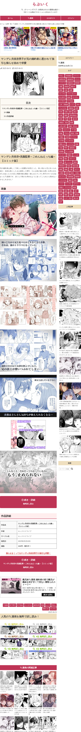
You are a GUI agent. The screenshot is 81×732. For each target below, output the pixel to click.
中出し (54, 612)
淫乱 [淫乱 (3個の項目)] (75, 180)
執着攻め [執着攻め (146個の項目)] (70, 83)
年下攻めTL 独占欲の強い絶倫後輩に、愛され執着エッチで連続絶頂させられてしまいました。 (69, 353)
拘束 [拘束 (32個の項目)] (60, 119)
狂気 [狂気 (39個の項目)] (60, 112)
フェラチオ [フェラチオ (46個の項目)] (63, 108)
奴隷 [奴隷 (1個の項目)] (60, 198)
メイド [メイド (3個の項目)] (61, 184)
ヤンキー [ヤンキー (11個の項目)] (62, 155)
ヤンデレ (53, 615)
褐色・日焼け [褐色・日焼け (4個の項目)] (75, 173)
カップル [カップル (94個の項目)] (62, 94)
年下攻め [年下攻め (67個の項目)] (70, 101)
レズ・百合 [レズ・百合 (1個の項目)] (68, 198)
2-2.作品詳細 (9, 116)
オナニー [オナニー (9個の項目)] (72, 159)
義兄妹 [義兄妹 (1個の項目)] (77, 195)
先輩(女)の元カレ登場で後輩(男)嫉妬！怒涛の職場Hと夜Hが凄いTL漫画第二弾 (49, 694)
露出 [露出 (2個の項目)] (71, 191)
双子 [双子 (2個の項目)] (76, 191)
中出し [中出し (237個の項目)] (61, 76)
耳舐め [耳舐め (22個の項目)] (61, 137)
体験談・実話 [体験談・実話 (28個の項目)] (63, 122)
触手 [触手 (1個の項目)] (60, 202)
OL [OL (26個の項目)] (60, 130)
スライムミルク (8, 50)
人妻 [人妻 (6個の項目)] (71, 169)
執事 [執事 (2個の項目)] (60, 195)
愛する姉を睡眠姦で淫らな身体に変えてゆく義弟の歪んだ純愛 (49, 717)
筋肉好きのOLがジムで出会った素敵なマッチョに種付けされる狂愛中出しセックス (69, 431)
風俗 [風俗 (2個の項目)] (65, 195)
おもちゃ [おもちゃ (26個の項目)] (66, 130)
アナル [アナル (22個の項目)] (66, 133)
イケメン (71, 18)
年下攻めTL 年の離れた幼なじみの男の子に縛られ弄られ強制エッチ (6, 717)
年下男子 (13, 612)
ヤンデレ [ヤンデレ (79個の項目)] (75, 97)
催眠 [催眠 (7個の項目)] (60, 169)
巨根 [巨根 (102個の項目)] (65, 90)
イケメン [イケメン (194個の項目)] (77, 76)
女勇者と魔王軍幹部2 (10, 48)
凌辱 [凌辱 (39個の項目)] (76, 108)
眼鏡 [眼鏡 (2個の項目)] (60, 191)
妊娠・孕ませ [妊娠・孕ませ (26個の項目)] (73, 126)
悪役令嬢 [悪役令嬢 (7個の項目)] (75, 166)
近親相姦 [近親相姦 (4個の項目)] (70, 177)
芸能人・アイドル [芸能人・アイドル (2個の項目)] (65, 187)
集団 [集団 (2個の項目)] (74, 187)
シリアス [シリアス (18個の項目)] (70, 144)
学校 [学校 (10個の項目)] (60, 159)
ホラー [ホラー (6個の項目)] (77, 169)
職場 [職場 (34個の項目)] (65, 115)
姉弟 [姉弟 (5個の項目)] (67, 173)
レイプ (48, 612)
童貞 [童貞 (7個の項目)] (68, 166)
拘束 (42, 612)
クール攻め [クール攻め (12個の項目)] (69, 151)
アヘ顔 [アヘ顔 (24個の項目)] (73, 130)
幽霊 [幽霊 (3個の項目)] (70, 180)
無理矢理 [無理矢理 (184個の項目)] (62, 79)
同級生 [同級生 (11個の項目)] (69, 155)
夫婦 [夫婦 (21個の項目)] (67, 137)
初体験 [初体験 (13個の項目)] (61, 151)
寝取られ (46, 615)
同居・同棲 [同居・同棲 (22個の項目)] (74, 133)
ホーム (10, 18)
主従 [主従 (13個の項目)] (60, 148)
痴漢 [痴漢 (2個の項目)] (65, 191)
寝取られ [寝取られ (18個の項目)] (62, 144)
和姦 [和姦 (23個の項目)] (60, 133)
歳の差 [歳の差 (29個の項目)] (75, 119)
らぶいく (40, 4)
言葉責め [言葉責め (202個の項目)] (69, 76)
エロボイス (51, 18)
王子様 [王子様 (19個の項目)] (61, 141)
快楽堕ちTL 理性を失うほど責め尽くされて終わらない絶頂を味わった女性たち (69, 378)
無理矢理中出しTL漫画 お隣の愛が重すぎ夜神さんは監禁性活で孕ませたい (69, 257)
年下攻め (20, 612)
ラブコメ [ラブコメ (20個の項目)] (74, 137)
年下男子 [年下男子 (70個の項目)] (62, 101)
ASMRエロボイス (65, 66)
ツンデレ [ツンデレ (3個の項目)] (69, 184)
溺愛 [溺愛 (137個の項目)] (60, 86)
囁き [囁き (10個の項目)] (65, 159)
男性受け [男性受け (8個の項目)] (62, 166)
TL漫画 (30, 18)
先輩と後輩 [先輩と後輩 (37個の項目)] (68, 112)
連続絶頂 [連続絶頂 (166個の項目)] (70, 79)
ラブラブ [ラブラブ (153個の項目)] (62, 83)
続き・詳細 (28, 502)
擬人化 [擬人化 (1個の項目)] (76, 198)
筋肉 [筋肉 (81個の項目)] (68, 97)
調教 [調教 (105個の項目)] (60, 90)
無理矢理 (36, 612)
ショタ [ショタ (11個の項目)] (76, 155)
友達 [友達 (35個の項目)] (60, 115)
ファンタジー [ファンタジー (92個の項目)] (71, 94)
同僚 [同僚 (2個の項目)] (71, 195)
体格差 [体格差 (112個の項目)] (66, 86)
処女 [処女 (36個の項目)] (75, 112)
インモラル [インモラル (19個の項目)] (69, 141)
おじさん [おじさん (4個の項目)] (62, 177)
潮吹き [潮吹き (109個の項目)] (73, 86)
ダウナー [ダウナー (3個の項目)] (77, 184)
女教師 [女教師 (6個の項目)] (61, 173)
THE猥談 (33, 50)
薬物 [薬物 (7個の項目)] (65, 169)
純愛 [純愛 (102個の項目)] (71, 90)
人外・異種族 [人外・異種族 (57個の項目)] (63, 104)
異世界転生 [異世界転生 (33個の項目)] (73, 115)
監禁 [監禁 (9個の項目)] (75, 162)
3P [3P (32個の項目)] (65, 119)
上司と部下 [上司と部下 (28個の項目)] (63, 126)
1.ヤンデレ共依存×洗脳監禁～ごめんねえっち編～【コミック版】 (26, 108)
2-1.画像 (7, 112)
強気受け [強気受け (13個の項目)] (72, 148)
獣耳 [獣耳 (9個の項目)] (60, 162)
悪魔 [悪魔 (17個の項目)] (76, 144)
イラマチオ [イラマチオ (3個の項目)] (63, 180)
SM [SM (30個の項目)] (69, 119)
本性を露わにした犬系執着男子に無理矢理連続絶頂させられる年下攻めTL (20, 694)
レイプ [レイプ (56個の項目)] (72, 104)
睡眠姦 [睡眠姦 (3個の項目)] (77, 177)
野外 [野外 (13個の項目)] (65, 148)
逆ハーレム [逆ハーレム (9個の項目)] (68, 162)
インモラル (28, 612)
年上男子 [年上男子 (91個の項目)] (62, 97)
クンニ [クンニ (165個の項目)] (77, 79)
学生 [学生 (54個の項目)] (78, 104)
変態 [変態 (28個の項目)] (71, 122)
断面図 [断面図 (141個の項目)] (77, 83)
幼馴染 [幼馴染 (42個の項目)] (71, 108)
